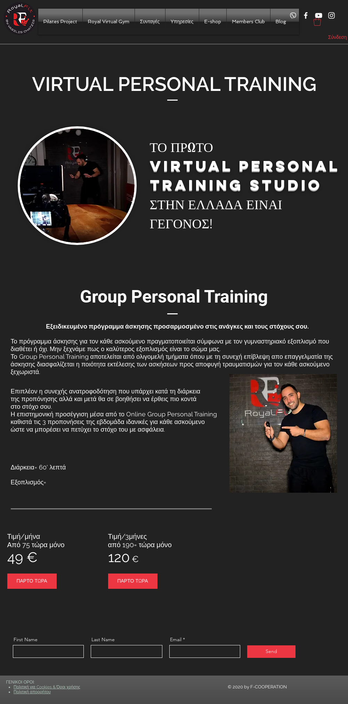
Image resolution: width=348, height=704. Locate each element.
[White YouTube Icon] (318, 15)
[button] (317, 21)
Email (175, 639)
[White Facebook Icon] (305, 15)
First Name (26, 639)
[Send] (271, 651)
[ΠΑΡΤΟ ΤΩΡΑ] (32, 581)
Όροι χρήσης (68, 687)
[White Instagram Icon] (331, 15)
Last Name (103, 639)
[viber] (293, 15)
